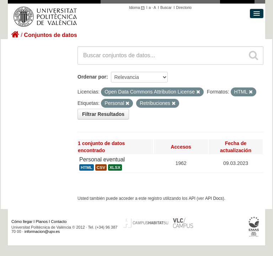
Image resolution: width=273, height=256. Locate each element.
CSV (101, 167)
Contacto (58, 221)
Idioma (137, 8)
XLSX (115, 167)
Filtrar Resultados (103, 114)
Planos (42, 221)
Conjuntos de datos (50, 35)
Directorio (184, 8)
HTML (86, 167)
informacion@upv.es (42, 231)
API (192, 198)
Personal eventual (102, 159)
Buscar (166, 8)
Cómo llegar (21, 221)
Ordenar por (91, 77)
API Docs (214, 198)
